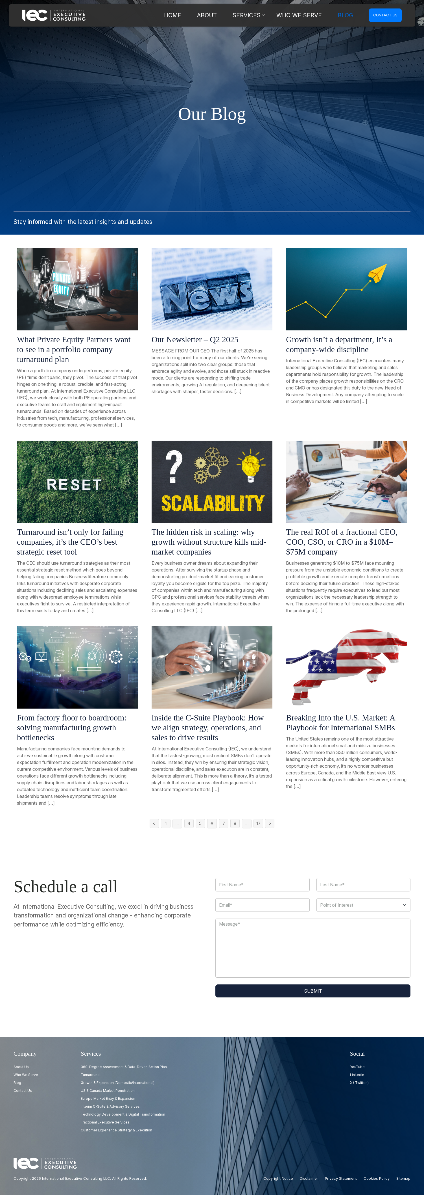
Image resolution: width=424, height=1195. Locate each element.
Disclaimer (309, 1178)
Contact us (385, 15)
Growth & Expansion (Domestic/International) (117, 1083)
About (244, 15)
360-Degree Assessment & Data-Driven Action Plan (124, 1067)
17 (259, 823)
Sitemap (403, 1178)
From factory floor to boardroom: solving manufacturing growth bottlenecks (71, 727)
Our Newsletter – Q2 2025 (195, 339)
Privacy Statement (341, 1178)
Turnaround (90, 1075)
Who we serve (313, 15)
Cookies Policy (377, 1178)
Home (217, 15)
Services (275, 15)
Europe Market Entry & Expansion (108, 1098)
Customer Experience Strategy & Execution (116, 1130)
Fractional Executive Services (105, 1122)
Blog (348, 15)
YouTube (357, 1067)
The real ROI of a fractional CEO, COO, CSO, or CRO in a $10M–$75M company (341, 541)
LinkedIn (357, 1075)
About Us (21, 1067)
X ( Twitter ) (359, 1083)
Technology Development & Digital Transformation (123, 1114)
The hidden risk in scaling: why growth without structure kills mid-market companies (209, 541)
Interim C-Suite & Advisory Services (110, 1106)
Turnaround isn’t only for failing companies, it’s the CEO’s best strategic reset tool (70, 541)
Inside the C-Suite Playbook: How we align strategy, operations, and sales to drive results (208, 727)
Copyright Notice (278, 1178)
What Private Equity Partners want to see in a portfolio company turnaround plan (74, 349)
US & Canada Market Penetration (108, 1090)
